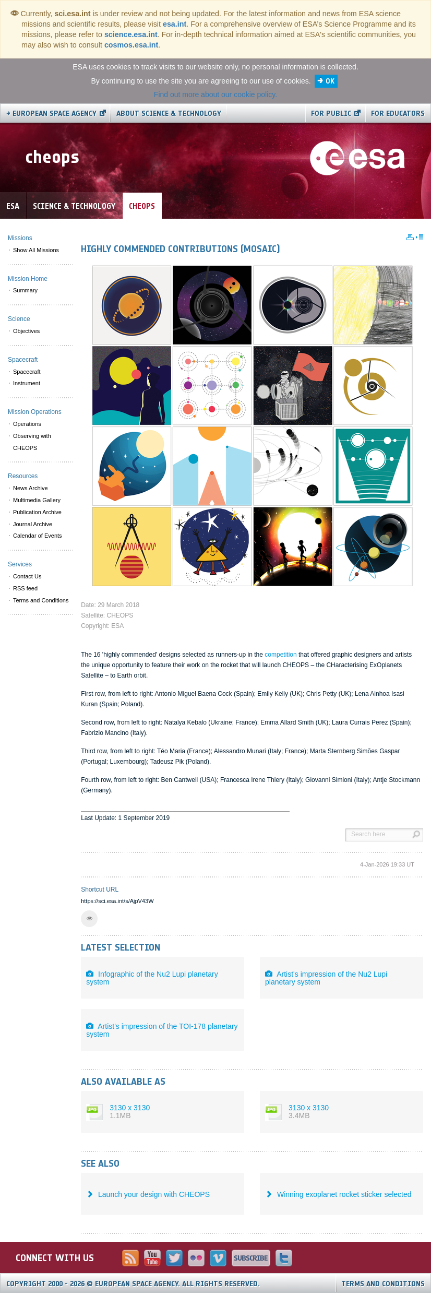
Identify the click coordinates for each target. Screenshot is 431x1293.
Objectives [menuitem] (26, 331)
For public (331, 113)
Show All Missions (36, 250)
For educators (398, 113)
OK (330, 81)
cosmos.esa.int (131, 45)
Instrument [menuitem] (26, 383)
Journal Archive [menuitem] (32, 524)
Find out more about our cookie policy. (215, 94)
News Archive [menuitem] (30, 488)
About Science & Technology (168, 113)
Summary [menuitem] (25, 290)
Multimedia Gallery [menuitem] (37, 500)
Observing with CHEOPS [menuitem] (32, 442)
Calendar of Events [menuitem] (37, 535)
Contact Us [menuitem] (27, 576)
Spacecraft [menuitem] (27, 372)
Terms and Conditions (383, 1283)
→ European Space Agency (51, 113)
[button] (89, 918)
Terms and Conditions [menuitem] (40, 600)
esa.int (174, 24)
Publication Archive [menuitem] (37, 512)
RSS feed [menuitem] (25, 588)
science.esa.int (131, 34)
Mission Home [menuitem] (27, 278)
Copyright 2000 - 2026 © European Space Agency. (133, 1283)
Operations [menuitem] (27, 424)
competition (280, 654)
